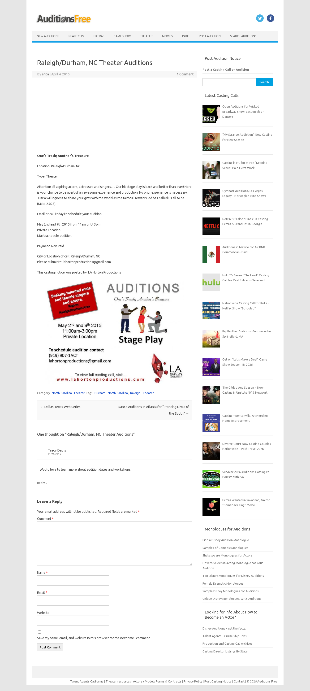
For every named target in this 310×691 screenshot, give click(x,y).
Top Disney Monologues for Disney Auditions (233, 575)
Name (42, 572)
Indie (185, 36)
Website (43, 613)
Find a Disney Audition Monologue (225, 540)
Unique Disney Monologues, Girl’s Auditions (231, 598)
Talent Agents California (86, 681)
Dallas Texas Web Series (60, 407)
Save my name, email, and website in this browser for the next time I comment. (94, 638)
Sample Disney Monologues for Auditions (230, 591)
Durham (100, 393)
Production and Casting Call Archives (227, 643)
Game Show (122, 36)
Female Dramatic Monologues (222, 583)
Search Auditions (243, 36)
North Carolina (62, 393)
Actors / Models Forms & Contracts (157, 681)
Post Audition (210, 36)
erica (45, 74)
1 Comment (185, 74)
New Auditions (48, 36)
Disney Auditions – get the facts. (224, 628)
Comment (45, 519)
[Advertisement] (114, 115)
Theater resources (118, 681)
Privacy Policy (193, 681)
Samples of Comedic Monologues (225, 547)
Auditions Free (267, 681)
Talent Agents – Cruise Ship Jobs (224, 636)
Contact (239, 681)
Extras (99, 36)
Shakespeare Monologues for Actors (227, 555)
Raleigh (135, 393)
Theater (146, 36)
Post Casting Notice (218, 681)
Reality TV (76, 36)
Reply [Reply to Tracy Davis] (41, 482)
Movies (167, 36)
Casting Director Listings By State (225, 651)
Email (42, 593)
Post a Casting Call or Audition (225, 69)
